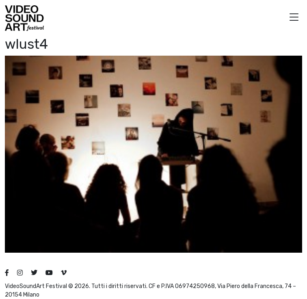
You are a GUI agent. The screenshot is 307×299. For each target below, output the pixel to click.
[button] (294, 18)
